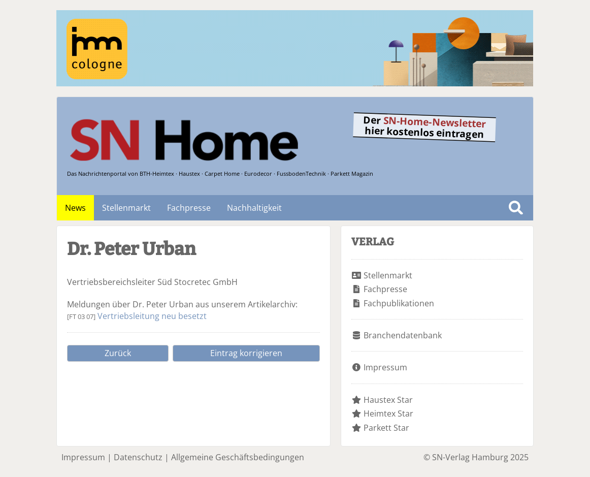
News (75, 207)
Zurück (118, 353)
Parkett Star (386, 427)
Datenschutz (138, 457)
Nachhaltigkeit (254, 207)
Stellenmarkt (126, 207)
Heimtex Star (388, 413)
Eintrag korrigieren (246, 353)
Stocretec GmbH (206, 282)
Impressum (385, 367)
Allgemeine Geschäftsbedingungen (237, 457)
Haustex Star (388, 399)
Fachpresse (189, 207)
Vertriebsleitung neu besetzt (152, 316)
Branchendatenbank (403, 335)
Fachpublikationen (399, 303)
